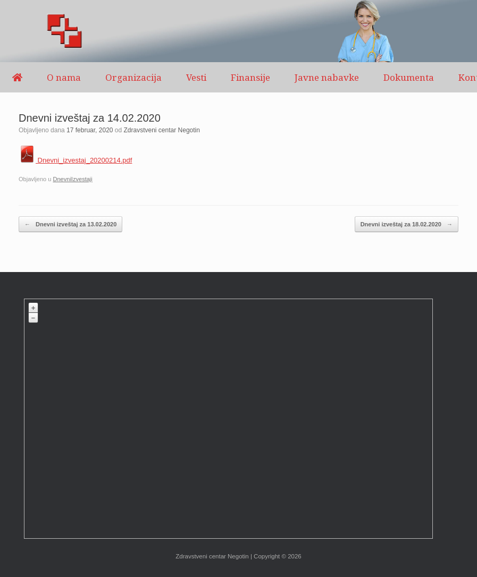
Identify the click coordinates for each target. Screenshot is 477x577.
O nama (64, 77)
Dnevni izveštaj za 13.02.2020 (70, 224)
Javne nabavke (327, 77)
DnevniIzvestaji (72, 179)
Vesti (196, 77)
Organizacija (133, 77)
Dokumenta (408, 77)
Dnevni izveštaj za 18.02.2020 (407, 224)
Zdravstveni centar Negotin (162, 130)
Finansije (250, 77)
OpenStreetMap (353, 533)
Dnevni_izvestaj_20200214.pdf (75, 160)
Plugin (422, 533)
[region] (238, 31)
